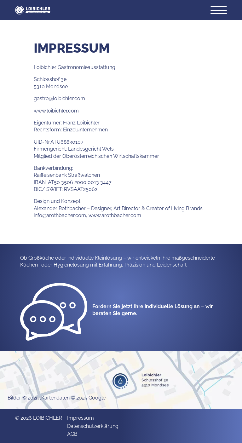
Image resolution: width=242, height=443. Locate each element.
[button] (32, 10)
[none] (53, 311)
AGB (72, 433)
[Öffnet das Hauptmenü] (218, 10)
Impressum (80, 417)
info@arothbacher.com (60, 214)
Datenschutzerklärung (92, 425)
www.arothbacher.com (115, 214)
